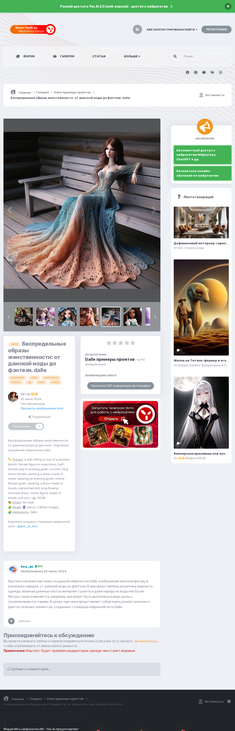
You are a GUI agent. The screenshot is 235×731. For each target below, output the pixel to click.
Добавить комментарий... (29, 669)
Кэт (180, 248)
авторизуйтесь (146, 641)
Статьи (99, 56)
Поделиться (39, 417)
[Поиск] (190, 56)
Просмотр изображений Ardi (42, 408)
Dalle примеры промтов (110, 359)
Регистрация (216, 29)
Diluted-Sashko (189, 365)
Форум (28, 56)
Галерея (66, 56)
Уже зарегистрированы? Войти (172, 29)
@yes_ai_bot (27, 526)
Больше (132, 56)
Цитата (24, 621)
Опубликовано (44, 571)
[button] (8, 317)
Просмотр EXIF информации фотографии (120, 385)
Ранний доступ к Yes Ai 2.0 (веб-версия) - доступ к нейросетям (114, 6)
